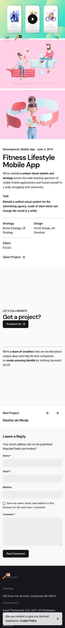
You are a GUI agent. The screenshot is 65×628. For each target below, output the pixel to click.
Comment (9, 514)
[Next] (57, 413)
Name (7, 455)
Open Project (14, 257)
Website (7, 487)
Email (7, 471)
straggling (18, 187)
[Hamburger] (7, 38)
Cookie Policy (28, 620)
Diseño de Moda (15, 420)
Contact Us (16, 324)
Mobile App (28, 149)
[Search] (57, 38)
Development (11, 149)
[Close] (57, 618)
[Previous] (48, 413)
